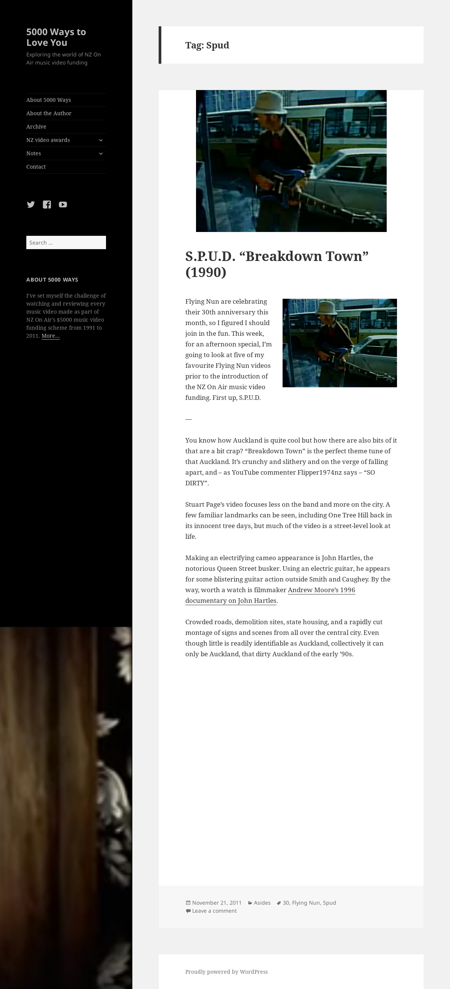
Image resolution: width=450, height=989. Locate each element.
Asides (262, 902)
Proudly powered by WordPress (226, 971)
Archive (36, 126)
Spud (329, 902)
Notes (33, 153)
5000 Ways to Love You (56, 36)
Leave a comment (214, 910)
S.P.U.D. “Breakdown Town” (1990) (277, 264)
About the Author (49, 113)
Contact (36, 166)
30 (286, 902)
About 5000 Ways (48, 99)
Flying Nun (306, 902)
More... (51, 335)
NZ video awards (48, 139)
